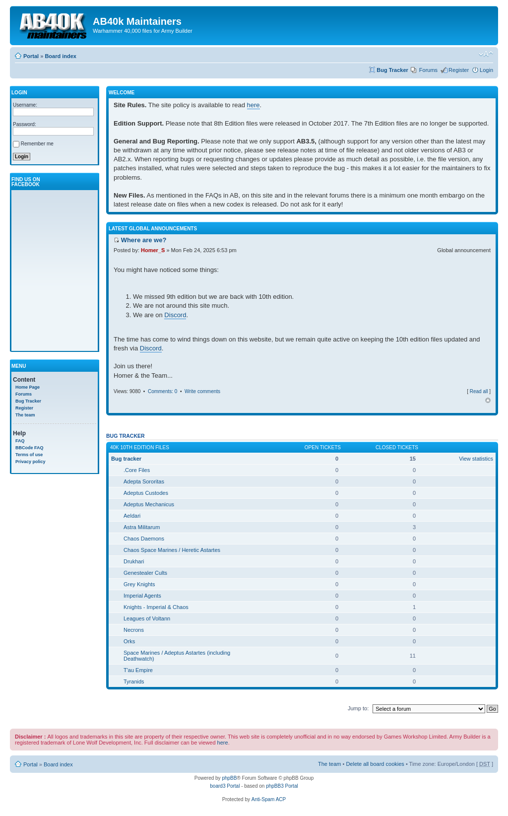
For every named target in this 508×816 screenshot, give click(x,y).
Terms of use (29, 454)
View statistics (476, 459)
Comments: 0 (162, 391)
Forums (428, 70)
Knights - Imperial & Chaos (156, 607)
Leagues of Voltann (147, 618)
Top (488, 400)
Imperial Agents (142, 596)
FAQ (20, 440)
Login (486, 70)
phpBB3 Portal (282, 786)
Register (458, 70)
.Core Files (137, 470)
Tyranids (134, 681)
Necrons (134, 630)
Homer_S (153, 250)
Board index (60, 56)
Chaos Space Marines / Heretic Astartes (172, 550)
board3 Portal (225, 786)
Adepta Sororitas (144, 481)
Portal (31, 56)
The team (25, 414)
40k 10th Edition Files (139, 447)
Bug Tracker (392, 70)
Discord (175, 315)
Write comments (202, 391)
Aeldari (132, 516)
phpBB (229, 778)
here (253, 105)
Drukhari (134, 561)
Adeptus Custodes (146, 493)
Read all (479, 391)
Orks (129, 641)
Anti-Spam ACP (269, 799)
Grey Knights (139, 584)
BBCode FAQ (29, 447)
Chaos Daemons (144, 539)
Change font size (486, 54)
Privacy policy (30, 461)
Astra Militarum (142, 527)
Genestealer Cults (145, 573)
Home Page (27, 387)
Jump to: (358, 708)
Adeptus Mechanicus (149, 504)
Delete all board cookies (375, 764)
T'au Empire (138, 670)
